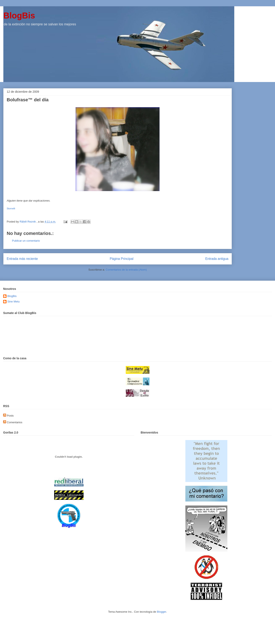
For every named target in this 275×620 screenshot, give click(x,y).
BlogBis (19, 15)
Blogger (161, 611)
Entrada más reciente (22, 259)
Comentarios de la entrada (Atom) (126, 269)
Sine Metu (13, 301)
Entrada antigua (216, 259)
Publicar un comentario (26, 240)
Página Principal (122, 259)
